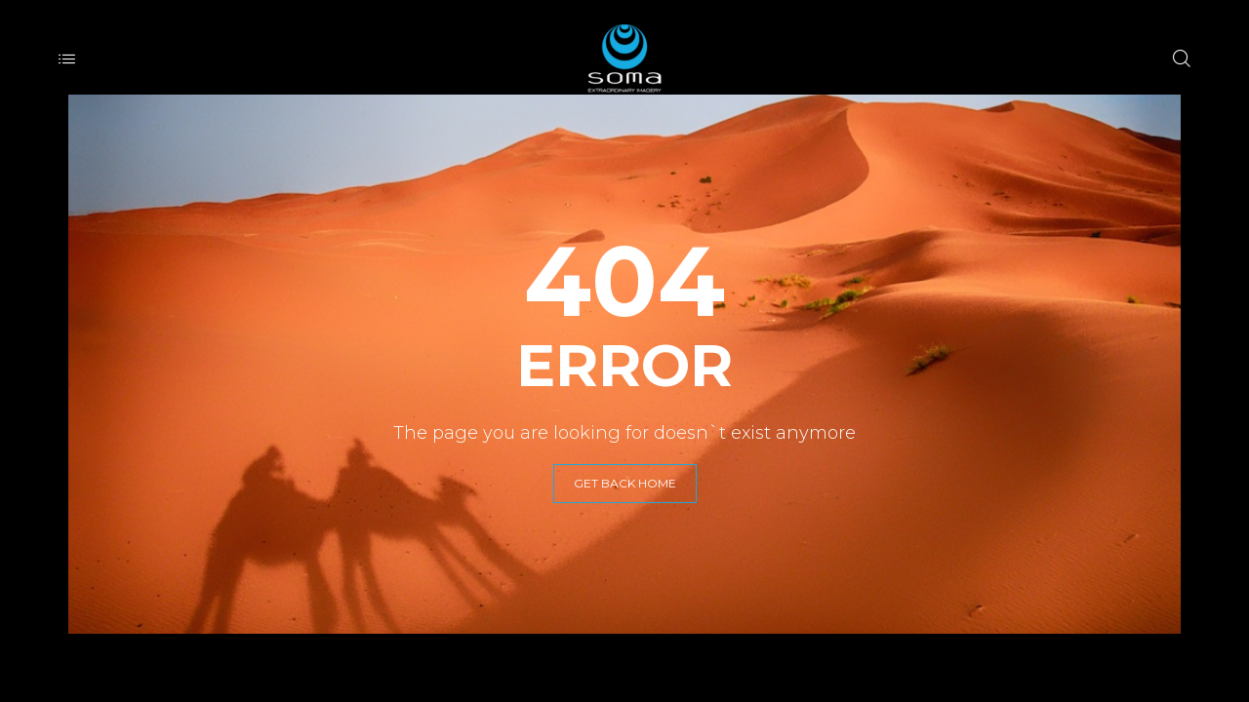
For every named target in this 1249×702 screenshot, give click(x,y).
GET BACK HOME (625, 483)
